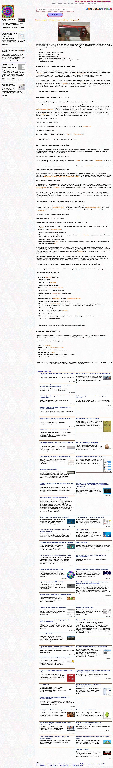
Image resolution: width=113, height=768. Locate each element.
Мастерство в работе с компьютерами (94, 1)
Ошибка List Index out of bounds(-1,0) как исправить (13, 39)
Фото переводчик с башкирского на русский (90, 517)
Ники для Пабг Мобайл (47, 634)
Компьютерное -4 (76, 763)
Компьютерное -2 (53, 763)
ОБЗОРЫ (74, 4)
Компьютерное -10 (76, 765)
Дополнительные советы (46, 61)
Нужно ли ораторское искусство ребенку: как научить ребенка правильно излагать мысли (56, 647)
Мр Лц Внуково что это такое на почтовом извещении (93, 373)
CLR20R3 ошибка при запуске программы (53, 607)
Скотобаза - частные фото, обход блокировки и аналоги (13, 54)
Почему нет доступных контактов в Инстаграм (90, 456)
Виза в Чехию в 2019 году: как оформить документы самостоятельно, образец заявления (92, 582)
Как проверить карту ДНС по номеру (87, 418)
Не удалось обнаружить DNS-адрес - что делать (55, 657)
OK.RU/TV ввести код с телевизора (13, 24)
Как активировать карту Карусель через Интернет (55, 456)
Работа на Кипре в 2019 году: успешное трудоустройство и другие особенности (88, 723)
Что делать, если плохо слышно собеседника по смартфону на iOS (59, 60)
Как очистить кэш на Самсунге (85, 710)
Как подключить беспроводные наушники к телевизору (57, 710)
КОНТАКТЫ (81, 4)
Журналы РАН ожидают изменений (87, 620)
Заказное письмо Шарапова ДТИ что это (13, 90)
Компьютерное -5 (87, 763)
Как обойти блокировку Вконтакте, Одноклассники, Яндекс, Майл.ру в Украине (56, 723)
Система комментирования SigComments (43, 371)
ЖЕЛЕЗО (54, 4)
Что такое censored (82, 749)
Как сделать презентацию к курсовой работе (54, 497)
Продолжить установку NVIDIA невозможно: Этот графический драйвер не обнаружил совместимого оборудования (92, 485)
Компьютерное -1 (41, 763)
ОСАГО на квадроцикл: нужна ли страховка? (54, 429)
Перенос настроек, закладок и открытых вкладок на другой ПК (13, 72)
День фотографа (81, 542)
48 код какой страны (82, 529)
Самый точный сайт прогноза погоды (51, 569)
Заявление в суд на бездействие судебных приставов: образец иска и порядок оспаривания (93, 671)
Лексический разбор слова (84, 607)
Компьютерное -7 (41, 765)
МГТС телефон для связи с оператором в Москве (70, 325)
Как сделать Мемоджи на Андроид (87, 442)
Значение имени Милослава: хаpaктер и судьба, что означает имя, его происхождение (56, 385)
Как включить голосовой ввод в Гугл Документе (91, 646)
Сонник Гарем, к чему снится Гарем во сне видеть (55, 555)
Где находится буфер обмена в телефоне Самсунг (55, 594)
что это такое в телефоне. (60, 91)
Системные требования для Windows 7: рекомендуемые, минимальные (88, 685)
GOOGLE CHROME (64, 4)
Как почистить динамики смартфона (49, 56)
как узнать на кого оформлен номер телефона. (62, 139)
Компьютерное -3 (64, 763)
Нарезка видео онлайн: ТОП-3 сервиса (52, 582)
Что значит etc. (44, 684)
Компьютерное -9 (64, 765)
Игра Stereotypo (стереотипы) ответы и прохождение (56, 542)
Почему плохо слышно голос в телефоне (51, 52)
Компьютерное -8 (53, 765)
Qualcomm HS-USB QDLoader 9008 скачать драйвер (92, 569)
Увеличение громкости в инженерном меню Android (54, 58)
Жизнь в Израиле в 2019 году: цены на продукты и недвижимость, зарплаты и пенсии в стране (55, 419)
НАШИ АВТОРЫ (91, 4)
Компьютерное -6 (99, 763)
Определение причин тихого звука (49, 54)
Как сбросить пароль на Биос (49, 469)
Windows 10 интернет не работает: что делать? (54, 517)
